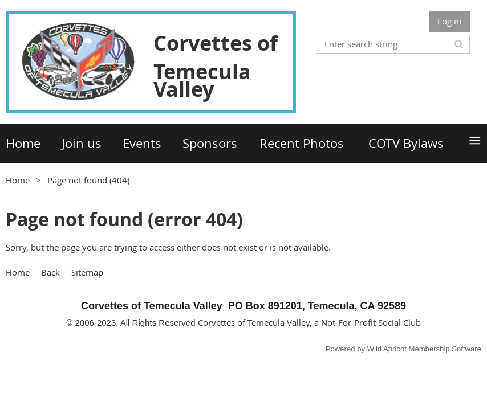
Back (50, 272)
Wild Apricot (387, 349)
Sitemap (87, 272)
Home (18, 180)
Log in (449, 21)
